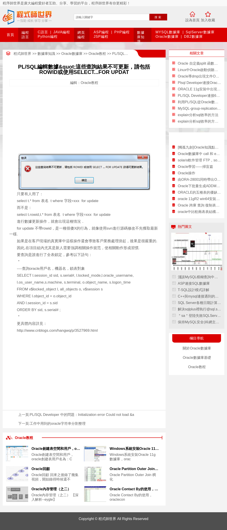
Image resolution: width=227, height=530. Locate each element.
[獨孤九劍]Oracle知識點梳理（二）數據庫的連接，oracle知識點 (199, 147)
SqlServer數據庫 (200, 32)
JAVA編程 (61, 32)
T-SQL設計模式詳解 (193, 290)
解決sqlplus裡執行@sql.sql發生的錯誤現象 (199, 309)
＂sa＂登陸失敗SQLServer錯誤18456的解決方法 (199, 316)
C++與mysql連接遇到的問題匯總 (199, 296)
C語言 (43, 32)
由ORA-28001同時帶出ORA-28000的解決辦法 (199, 179)
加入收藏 (208, 20)
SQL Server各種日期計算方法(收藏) (199, 303)
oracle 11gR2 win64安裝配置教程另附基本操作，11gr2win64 (199, 199)
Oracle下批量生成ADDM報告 (199, 186)
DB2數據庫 (193, 36)
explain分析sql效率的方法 (198, 115)
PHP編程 (122, 32)
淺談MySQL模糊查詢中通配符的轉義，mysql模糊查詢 (199, 277)
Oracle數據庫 (166, 36)
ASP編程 (101, 32)
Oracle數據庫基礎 (197, 357)
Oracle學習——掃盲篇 (195, 167)
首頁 (10, 35)
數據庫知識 (141, 37)
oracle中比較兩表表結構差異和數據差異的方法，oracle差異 (199, 212)
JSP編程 (101, 36)
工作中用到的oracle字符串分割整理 (58, 423)
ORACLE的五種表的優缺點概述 (199, 192)
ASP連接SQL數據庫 (194, 283)
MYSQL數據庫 (167, 32)
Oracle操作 (186, 173)
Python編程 (48, 36)
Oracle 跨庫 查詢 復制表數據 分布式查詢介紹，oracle (199, 205)
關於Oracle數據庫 (197, 348)
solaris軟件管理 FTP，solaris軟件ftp (199, 160)
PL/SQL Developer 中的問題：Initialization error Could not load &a (82, 415)
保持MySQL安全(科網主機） (199, 322)
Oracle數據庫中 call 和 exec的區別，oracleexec (199, 154)
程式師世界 (22, 54)
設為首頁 (192, 20)
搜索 (158, 17)
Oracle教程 (97, 54)
